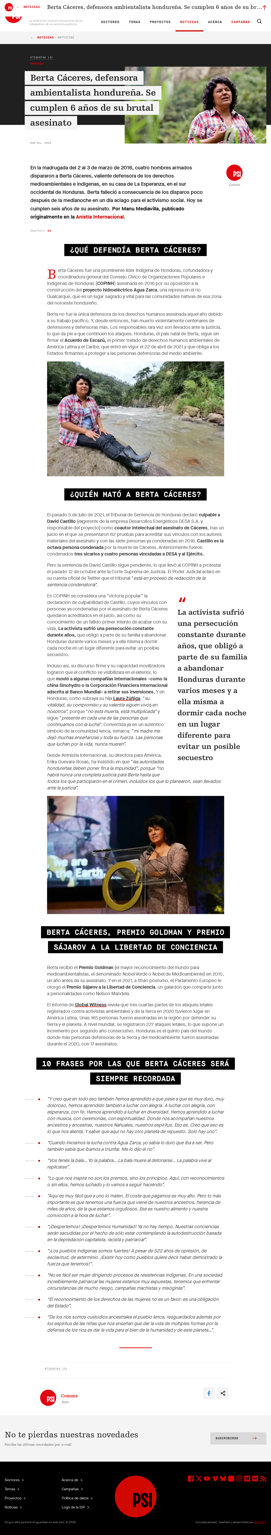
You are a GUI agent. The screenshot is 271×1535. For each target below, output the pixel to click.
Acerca (215, 22)
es (49, 231)
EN (87, 8)
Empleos (181, 8)
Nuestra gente (163, 8)
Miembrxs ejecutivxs (205, 8)
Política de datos (75, 1498)
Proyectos (160, 22)
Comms (234, 185)
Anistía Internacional (100, 216)
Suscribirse (236, 1439)
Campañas (240, 22)
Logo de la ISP (74, 1507)
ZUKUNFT (260, 1522)
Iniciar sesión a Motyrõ (237, 8)
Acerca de (70, 1479)
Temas (135, 22)
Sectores (110, 22)
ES (103, 8)
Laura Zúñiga (126, 698)
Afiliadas (144, 8)
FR (95, 8)
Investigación (125, 8)
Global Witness (90, 1005)
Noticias (189, 22)
